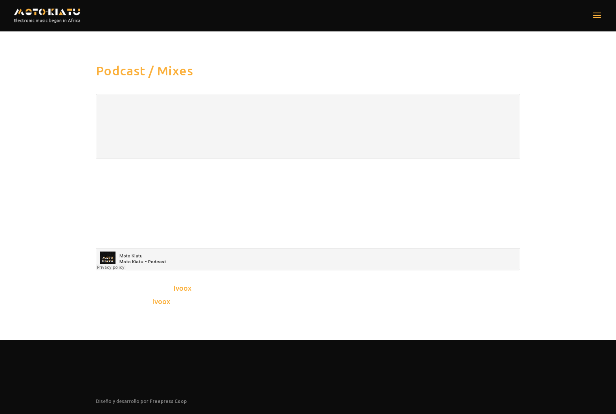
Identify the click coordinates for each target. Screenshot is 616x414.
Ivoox (183, 288)
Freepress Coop (168, 401)
